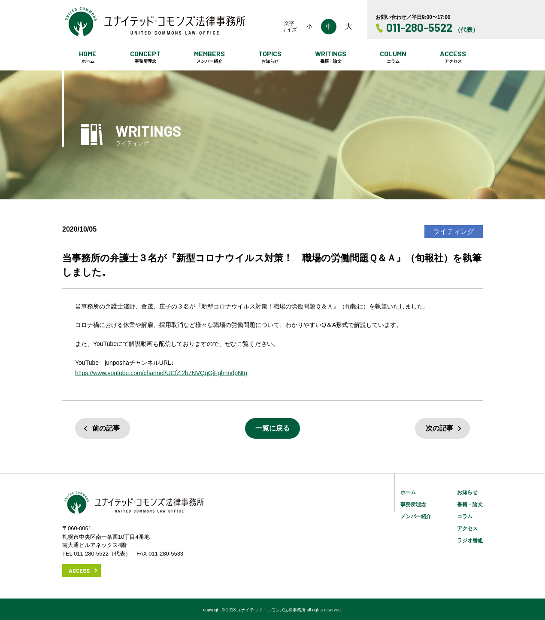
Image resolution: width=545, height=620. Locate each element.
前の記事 (106, 428)
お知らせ (467, 492)
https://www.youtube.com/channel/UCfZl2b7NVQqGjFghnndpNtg (161, 373)
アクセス (467, 528)
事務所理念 (413, 504)
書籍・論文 (470, 504)
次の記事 (439, 428)
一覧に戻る (272, 428)
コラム (464, 516)
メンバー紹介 (415, 516)
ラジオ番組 (470, 541)
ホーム (408, 492)
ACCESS (79, 570)
